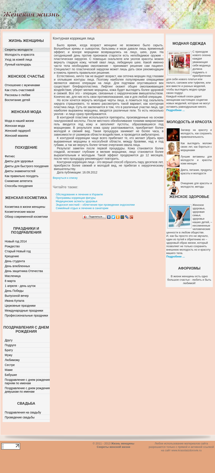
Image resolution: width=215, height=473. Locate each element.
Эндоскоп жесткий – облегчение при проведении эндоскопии (95, 204)
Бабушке (11, 375)
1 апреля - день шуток (20, 286)
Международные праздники (24, 310)
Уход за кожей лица (18, 59)
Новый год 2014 (16, 241)
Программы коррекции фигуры (76, 197)
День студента (15, 261)
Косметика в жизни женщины (25, 206)
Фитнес (10, 156)
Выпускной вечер (17, 295)
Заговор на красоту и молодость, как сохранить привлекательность (196, 133)
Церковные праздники (20, 305)
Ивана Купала (14, 300)
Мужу (8, 355)
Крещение (12, 256)
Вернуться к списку (65, 177)
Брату (9, 350)
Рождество (12, 246)
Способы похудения (19, 186)
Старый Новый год (18, 251)
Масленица (13, 276)
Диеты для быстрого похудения (26, 166)
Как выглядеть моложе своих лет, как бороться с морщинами (196, 147)
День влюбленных (17, 266)
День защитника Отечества (24, 271)
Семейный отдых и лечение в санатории (82, 208)
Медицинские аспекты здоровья (76, 201)
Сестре (10, 365)
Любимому (12, 360)
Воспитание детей (17, 100)
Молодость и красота (19, 54)
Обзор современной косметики (26, 216)
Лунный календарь (18, 64)
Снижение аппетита (18, 181)
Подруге (10, 345)
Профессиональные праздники (26, 315)
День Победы (14, 290)
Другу (8, 340)
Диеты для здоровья (19, 161)
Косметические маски (20, 211)
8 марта (10, 281)
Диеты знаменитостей (20, 171)
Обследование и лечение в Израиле (79, 194)
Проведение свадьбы (20, 417)
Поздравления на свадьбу (23, 412)
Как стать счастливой (19, 90)
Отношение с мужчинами (22, 85)
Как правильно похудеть (21, 176)
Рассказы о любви (17, 95)
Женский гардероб (18, 130)
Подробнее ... (175, 110)
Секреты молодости (19, 49)
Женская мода (15, 125)
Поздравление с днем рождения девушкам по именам (27, 389)
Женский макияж (16, 135)
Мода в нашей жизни (19, 120)
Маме (9, 370)
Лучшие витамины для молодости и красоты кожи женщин (196, 160)
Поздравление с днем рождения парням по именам (27, 381)
